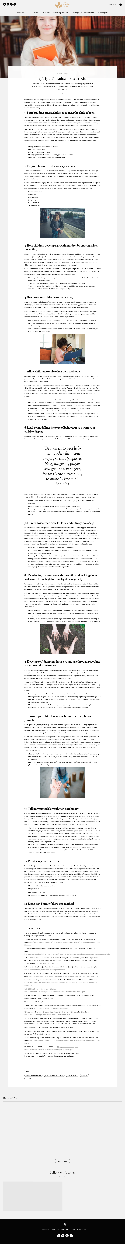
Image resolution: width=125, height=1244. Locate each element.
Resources (46, 13)
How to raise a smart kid (33, 1075)
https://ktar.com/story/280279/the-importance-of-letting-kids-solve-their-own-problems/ (65, 976)
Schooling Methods (60, 13)
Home (36, 13)
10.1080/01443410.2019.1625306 (46, 963)
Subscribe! (82, 1229)
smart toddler (30, 1079)
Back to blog (62, 1161)
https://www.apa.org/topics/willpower (54, 1008)
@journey (62, 1176)
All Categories (103, 13)
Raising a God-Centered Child (83, 13)
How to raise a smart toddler (54, 1075)
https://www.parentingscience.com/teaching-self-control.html (47, 1015)
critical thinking (72, 1075)
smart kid (84, 1075)
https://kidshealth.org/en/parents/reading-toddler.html (45, 970)
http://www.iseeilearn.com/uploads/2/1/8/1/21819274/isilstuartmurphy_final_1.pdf (54, 992)
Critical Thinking (62, 73)
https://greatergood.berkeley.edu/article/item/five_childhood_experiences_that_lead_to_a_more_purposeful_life (67, 954)
